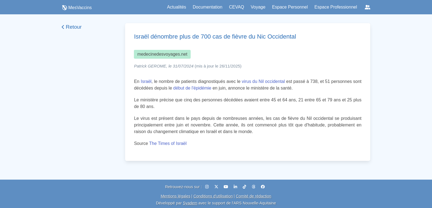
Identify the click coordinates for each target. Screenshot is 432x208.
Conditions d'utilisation (213, 196)
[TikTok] (245, 187)
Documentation (208, 7)
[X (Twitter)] (217, 187)
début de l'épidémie (192, 88)
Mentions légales (175, 196)
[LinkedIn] (236, 187)
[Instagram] (207, 187)
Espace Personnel (290, 7)
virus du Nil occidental (263, 81)
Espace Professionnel (335, 7)
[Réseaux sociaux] (367, 7)
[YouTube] (226, 187)
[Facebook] (263, 187)
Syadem (190, 203)
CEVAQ (236, 7)
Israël (146, 81)
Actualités (176, 7)
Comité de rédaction (253, 196)
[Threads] (254, 187)
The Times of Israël (168, 143)
